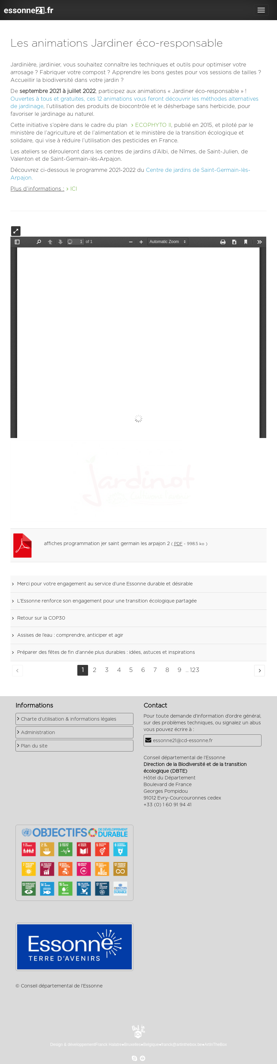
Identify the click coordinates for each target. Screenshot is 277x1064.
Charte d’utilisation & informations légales (68, 719)
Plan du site (34, 746)
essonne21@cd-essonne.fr (183, 740)
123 (194, 670)
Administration (38, 732)
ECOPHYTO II (153, 125)
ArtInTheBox (215, 1044)
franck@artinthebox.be (181, 1044)
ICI (73, 189)
